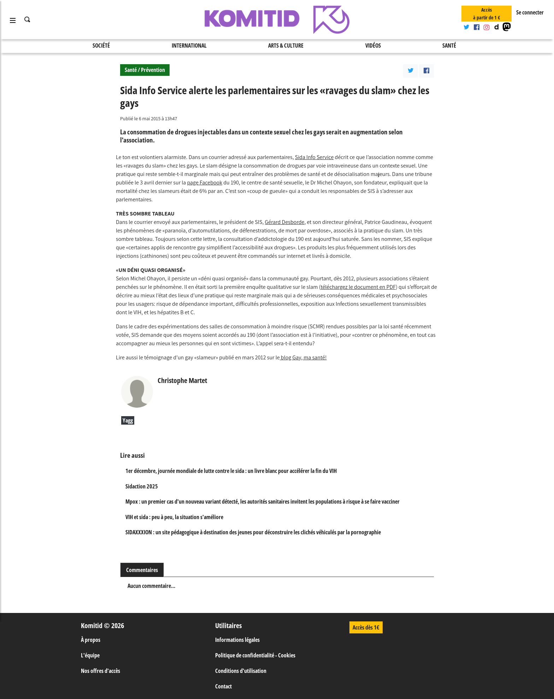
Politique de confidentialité (244, 655)
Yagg (128, 420)
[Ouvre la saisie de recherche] (27, 20)
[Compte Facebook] (476, 28)
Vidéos (373, 45)
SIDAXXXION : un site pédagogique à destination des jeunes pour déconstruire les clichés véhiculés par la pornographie (253, 532)
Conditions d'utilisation (240, 671)
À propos (90, 640)
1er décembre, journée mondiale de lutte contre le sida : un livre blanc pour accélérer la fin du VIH (231, 471)
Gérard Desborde (285, 222)
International (189, 45)
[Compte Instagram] (486, 28)
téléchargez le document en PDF (358, 287)
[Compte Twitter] (466, 28)
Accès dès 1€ (366, 627)
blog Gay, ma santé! (303, 357)
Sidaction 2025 (141, 486)
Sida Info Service (314, 157)
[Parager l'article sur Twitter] (410, 71)
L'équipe (90, 655)
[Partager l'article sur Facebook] (426, 71)
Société (101, 45)
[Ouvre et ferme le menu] (13, 20)
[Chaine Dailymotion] (496, 28)
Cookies (286, 655)
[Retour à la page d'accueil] (277, 20)
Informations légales (237, 640)
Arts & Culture (285, 45)
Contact (223, 686)
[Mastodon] (507, 28)
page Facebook (205, 182)
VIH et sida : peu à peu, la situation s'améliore (174, 517)
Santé (449, 45)
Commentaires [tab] (142, 570)
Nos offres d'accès (100, 671)
